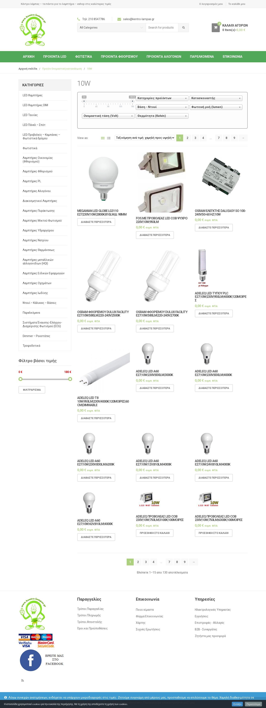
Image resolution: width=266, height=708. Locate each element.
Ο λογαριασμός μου (211, 3)
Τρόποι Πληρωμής (89, 615)
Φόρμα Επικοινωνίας (149, 616)
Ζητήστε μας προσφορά (210, 636)
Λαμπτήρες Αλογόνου (37, 191)
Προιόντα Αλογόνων (164, 57)
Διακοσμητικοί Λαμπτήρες (40, 200)
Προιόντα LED (54, 57)
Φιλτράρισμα (32, 389)
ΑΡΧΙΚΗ (28, 57)
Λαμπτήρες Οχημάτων (37, 283)
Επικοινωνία (232, 57)
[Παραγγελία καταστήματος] (145, 138)
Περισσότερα (253, 704)
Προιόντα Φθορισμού (119, 57)
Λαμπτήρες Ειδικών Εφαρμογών (44, 273)
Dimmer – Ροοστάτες (36, 336)
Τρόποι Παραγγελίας (90, 608)
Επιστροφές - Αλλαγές (209, 622)
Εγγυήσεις (201, 616)
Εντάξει (237, 704)
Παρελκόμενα (202, 57)
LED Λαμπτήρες (33, 95)
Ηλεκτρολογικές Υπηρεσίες (213, 609)
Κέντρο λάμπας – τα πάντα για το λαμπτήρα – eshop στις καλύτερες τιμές (66, 3)
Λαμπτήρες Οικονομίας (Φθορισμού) (38, 159)
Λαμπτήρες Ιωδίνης (35, 293)
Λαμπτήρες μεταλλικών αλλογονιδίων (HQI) (38, 261)
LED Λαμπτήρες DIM (35, 105)
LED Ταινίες (30, 115)
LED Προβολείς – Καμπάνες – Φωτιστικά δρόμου (41, 136)
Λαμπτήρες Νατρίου (35, 240)
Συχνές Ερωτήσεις (148, 629)
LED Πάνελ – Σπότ (34, 124)
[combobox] (162, 27)
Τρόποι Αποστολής (89, 622)
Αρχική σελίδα (27, 68)
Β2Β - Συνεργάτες (206, 629)
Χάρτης (141, 622)
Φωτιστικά (83, 57)
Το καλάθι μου (236, 3)
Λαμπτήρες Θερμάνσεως (39, 250)
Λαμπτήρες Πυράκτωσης (39, 210)
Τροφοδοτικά (31, 345)
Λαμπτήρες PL (32, 181)
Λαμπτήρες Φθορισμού (37, 171)
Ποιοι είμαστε (145, 609)
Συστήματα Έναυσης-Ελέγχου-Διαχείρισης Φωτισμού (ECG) (42, 324)
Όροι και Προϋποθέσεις (92, 628)
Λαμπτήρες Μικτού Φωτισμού (42, 220)
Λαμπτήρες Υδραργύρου (38, 230)
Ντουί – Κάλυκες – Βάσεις (39, 302)
